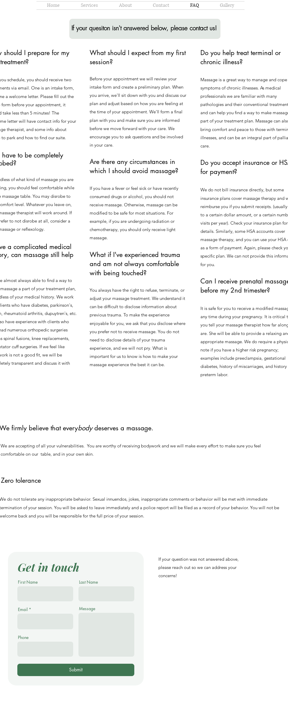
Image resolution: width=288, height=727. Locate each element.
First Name (28, 582)
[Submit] (75, 670)
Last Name (88, 582)
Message (87, 609)
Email (23, 610)
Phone (23, 637)
